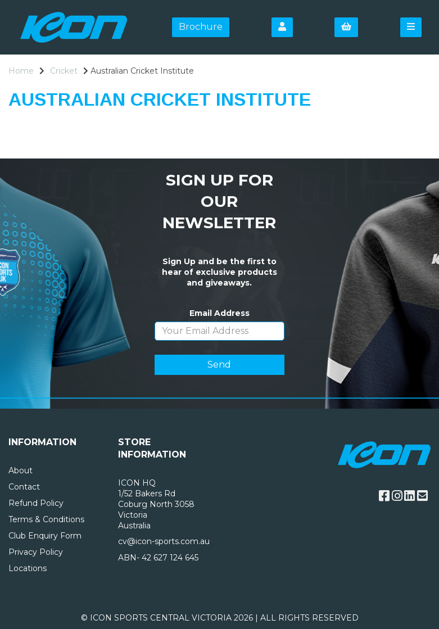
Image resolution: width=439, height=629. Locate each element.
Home (21, 71)
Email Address (219, 313)
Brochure (201, 26)
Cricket (64, 71)
